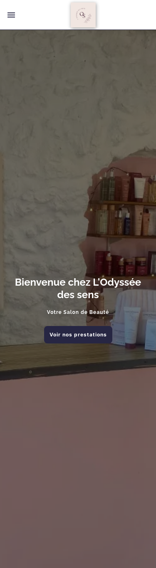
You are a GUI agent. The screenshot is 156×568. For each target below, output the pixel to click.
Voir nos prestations (78, 334)
